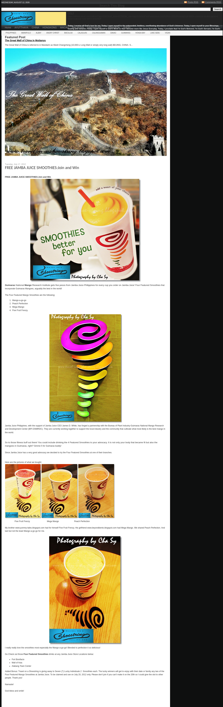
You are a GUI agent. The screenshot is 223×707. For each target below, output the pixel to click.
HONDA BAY (140, 33)
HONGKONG (50, 27)
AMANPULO (26, 33)
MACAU (64, 27)
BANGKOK (114, 27)
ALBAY (38, 33)
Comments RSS (213, 2)
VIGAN (167, 33)
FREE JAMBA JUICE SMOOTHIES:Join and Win (42, 167)
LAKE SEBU (155, 33)
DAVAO (113, 33)
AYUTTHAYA (21, 27)
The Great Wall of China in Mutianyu (25, 40)
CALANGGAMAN (98, 33)
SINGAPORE (94, 27)
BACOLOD (68, 33)
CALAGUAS (82, 33)
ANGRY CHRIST (52, 33)
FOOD (126, 27)
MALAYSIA (78, 27)
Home (8, 27)
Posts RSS (193, 2)
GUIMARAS (125, 33)
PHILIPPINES (11, 33)
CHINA (35, 27)
